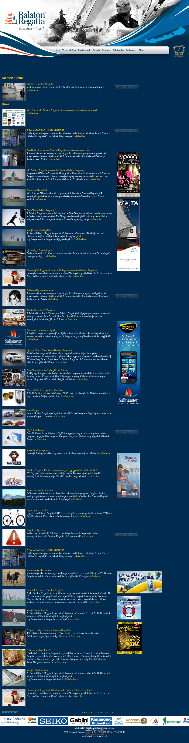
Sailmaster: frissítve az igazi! (41, 330)
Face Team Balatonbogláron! (41, 210)
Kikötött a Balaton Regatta (40, 84)
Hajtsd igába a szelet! (37, 510)
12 (108, 712)
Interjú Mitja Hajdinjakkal (39, 230)
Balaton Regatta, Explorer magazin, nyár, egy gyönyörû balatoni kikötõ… (63, 470)
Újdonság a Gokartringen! (40, 250)
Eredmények (85, 50)
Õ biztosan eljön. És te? (39, 650)
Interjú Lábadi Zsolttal (37, 670)
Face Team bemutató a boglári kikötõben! (47, 370)
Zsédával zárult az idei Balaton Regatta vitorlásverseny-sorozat (58, 150)
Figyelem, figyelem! (36, 530)
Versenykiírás (70, 50)
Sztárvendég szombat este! (40, 290)
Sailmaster (132, 50)
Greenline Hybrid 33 (37, 190)
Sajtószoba (119, 50)
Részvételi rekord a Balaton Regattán (45, 590)
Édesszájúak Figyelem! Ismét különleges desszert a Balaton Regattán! (62, 270)
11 (105, 712)
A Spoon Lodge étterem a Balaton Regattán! (49, 630)
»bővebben (32, 90)
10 (101, 712)
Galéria (97, 50)
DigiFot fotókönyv (35, 430)
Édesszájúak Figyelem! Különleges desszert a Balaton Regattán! (59, 690)
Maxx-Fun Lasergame (38, 450)
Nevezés (107, 50)
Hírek (58, 50)
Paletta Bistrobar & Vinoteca (41, 310)
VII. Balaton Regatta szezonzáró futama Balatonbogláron (55, 170)
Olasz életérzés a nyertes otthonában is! (47, 390)
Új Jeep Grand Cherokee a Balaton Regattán (49, 350)
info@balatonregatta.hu (94, 734)
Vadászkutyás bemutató (39, 570)
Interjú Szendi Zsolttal (37, 610)
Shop (141, 50)
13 (112, 712)
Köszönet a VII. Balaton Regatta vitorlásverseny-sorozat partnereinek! (62, 110)
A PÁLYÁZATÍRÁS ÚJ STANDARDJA (45, 130)
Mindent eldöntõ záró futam (40, 490)
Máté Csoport (33, 410)
